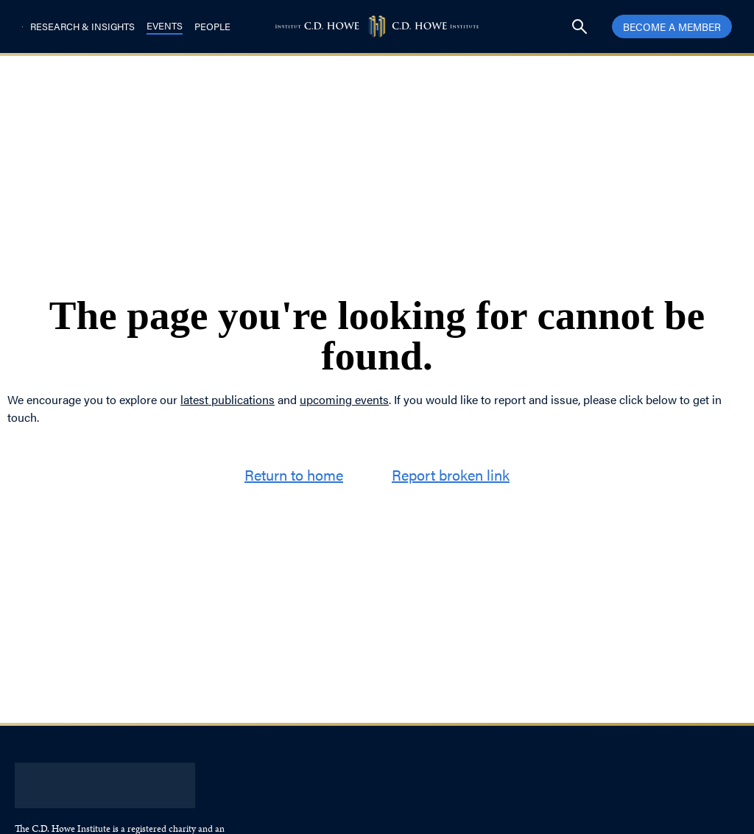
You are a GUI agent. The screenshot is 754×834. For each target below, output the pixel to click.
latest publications (227, 399)
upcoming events (344, 399)
